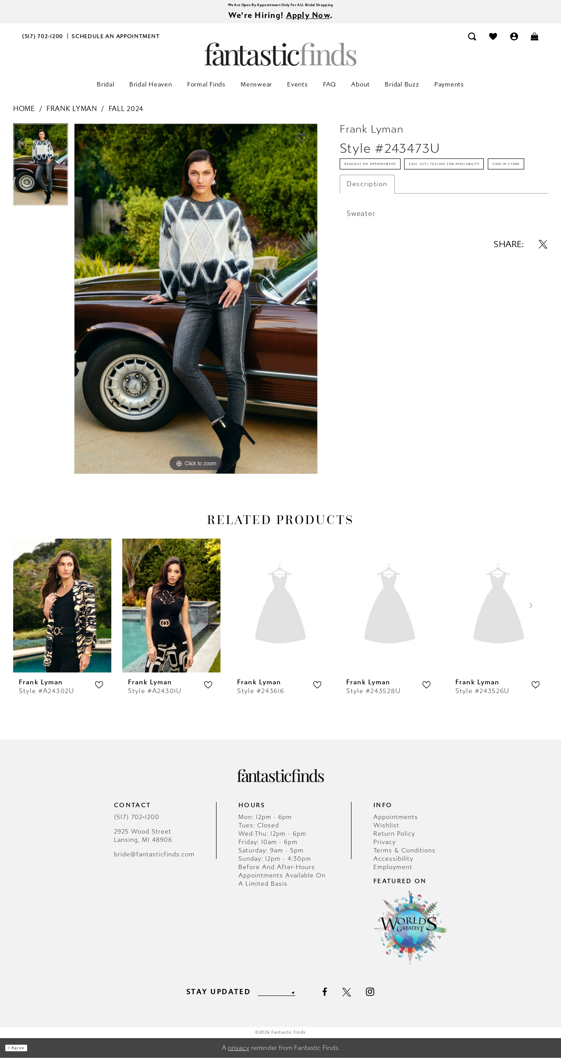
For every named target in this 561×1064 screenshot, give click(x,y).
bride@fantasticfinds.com (154, 860)
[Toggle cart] (535, 42)
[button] (514, 42)
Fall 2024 (126, 115)
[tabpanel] (40, 173)
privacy (238, 1054)
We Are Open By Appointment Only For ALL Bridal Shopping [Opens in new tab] (280, 6)
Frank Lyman (71, 115)
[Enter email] (276, 997)
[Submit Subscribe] (306, 997)
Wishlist (386, 831)
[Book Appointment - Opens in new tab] (115, 42)
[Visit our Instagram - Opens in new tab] (385, 998)
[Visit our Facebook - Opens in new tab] (339, 998)
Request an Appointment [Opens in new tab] (393, 177)
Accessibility (393, 865)
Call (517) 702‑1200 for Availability (409, 203)
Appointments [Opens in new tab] (395, 823)
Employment (392, 873)
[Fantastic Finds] (280, 60)
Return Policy (394, 840)
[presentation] (62, 612)
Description (367, 252)
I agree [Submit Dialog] (25, 1054)
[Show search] (472, 42)
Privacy (384, 848)
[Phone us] (42, 42)
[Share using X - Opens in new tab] (543, 312)
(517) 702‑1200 (137, 823)
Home (24, 115)
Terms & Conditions (404, 856)
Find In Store (372, 228)
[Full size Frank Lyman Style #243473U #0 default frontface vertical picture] (196, 305)
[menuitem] (42, 42)
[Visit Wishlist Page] (493, 42)
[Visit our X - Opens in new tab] (361, 998)
